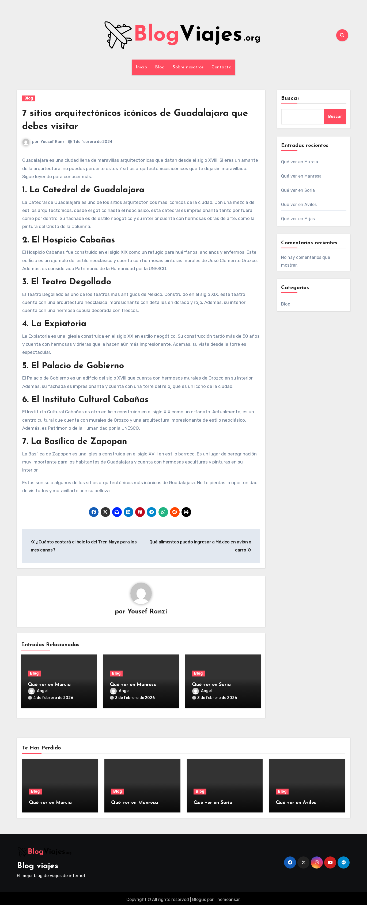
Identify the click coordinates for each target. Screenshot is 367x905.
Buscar (290, 98)
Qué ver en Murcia (49, 685)
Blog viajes (37, 863)
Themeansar (227, 896)
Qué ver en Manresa (133, 685)
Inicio (141, 67)
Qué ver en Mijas (298, 218)
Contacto (221, 67)
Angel (38, 691)
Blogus (199, 896)
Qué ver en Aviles (299, 204)
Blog (160, 67)
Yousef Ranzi (53, 141)
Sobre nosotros (188, 67)
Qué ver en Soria (211, 685)
